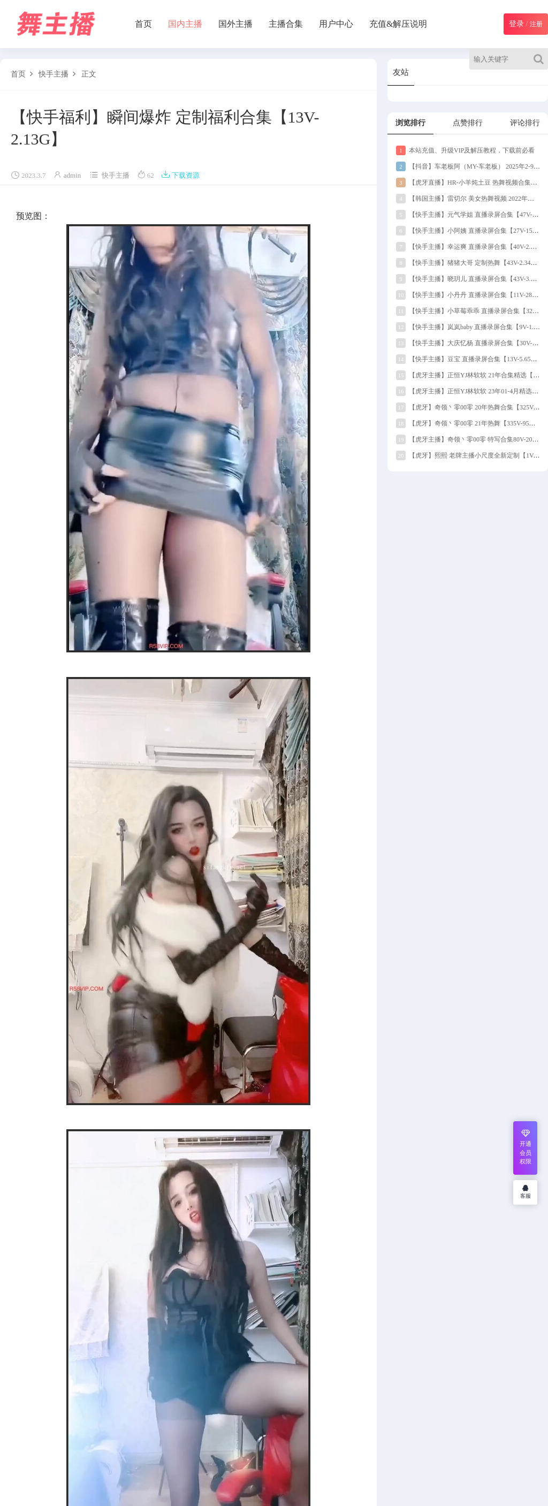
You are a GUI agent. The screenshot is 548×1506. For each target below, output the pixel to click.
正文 (88, 74)
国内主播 (185, 23)
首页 (143, 23)
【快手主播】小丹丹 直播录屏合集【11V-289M (468, 295)
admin (72, 175)
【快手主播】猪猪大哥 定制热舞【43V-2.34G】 (469, 263)
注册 (536, 24)
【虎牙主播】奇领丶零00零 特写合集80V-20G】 (469, 439)
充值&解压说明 (398, 23)
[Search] (541, 59)
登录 (516, 24)
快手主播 (53, 74)
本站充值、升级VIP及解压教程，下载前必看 (465, 150)
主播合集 (286, 23)
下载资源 (180, 175)
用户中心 (336, 23)
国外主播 (235, 23)
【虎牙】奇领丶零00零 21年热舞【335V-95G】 (468, 423)
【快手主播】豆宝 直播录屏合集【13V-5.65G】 (469, 359)
